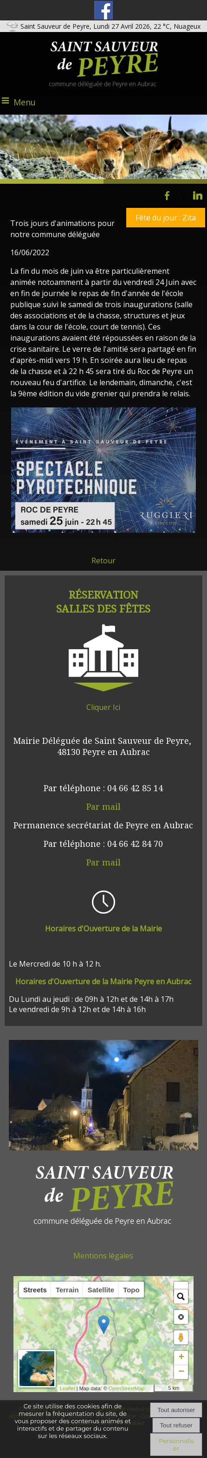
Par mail (103, 806)
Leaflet (83, 1388)
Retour (103, 560)
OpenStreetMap (142, 1388)
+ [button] (181, 1358)
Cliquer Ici (103, 707)
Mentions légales (103, 1256)
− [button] (181, 1372)
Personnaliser (176, 1444)
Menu (24, 102)
